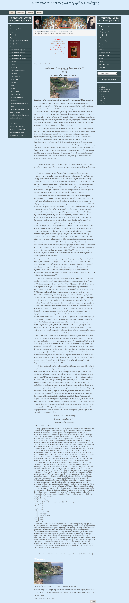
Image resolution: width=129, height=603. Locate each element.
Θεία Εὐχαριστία (15, 76)
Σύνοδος (12, 64)
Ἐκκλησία (13, 61)
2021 (100, 100)
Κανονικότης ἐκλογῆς (15, 29)
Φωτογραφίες (13, 35)
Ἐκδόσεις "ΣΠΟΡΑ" (15, 112)
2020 (100, 102)
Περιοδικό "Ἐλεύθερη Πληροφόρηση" (19, 115)
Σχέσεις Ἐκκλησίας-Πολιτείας (18, 59)
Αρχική (11, 12)
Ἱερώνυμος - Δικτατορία (105, 53)
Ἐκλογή (101, 44)
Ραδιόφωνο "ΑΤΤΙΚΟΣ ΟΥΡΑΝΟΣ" (19, 41)
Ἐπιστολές (102, 67)
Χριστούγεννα (14, 82)
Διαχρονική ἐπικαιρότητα (17, 126)
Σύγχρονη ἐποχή (15, 94)
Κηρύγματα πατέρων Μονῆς (17, 129)
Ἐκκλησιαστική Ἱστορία (16, 56)
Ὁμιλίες (101, 59)
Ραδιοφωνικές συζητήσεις (16, 44)
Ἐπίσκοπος (13, 67)
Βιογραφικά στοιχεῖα (15, 26)
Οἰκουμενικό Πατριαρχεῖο (17, 70)
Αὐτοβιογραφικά (103, 35)
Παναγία (12, 88)
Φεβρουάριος (103, 89)
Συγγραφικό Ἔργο (104, 64)
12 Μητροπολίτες (14, 123)
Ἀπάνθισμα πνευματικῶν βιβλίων (18, 135)
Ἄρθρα (12, 47)
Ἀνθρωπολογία (14, 91)
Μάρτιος (102, 87)
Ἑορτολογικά (14, 79)
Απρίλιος (102, 86)
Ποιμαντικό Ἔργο (104, 56)
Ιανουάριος (103, 91)
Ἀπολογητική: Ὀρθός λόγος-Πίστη (19, 109)
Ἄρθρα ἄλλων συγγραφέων (17, 132)
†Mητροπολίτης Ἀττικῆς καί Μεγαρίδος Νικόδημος (64, 3)
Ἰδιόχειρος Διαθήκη (104, 32)
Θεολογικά (13, 73)
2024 (100, 95)
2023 (100, 96)
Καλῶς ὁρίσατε (20, 12)
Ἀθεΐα (12, 106)
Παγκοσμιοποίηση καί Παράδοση (19, 103)
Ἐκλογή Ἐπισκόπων (104, 47)
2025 (100, 93)
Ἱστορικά (101, 50)
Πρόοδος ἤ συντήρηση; (16, 97)
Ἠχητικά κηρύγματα (15, 38)
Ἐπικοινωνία (30, 12)
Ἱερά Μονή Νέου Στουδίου (17, 118)
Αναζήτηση (39, 12)
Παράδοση (13, 100)
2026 (100, 84)
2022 (100, 98)
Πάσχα (12, 85)
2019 (100, 104)
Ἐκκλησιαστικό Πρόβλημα (17, 50)
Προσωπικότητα (104, 38)
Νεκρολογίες (13, 32)
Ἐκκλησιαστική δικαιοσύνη (17, 53)
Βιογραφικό (102, 29)
